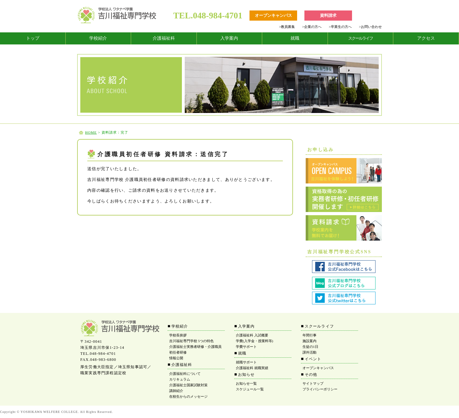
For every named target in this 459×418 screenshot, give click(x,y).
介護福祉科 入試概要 (252, 335)
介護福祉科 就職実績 (252, 368)
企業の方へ (312, 27)
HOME (91, 132)
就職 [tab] (294, 38)
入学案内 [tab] (229, 38)
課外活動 (309, 352)
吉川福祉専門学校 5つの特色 (191, 341)
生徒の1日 (310, 346)
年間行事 (309, 335)
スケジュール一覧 (250, 389)
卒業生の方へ (340, 27)
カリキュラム (179, 379)
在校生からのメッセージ (188, 396)
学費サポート (246, 346)
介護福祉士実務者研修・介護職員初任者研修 (195, 349)
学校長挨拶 (178, 335)
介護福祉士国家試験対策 (188, 385)
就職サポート (246, 362)
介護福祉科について (185, 373)
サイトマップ (313, 383)
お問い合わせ (370, 27)
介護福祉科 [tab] (164, 38)
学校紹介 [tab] (98, 38)
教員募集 (287, 27)
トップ (32, 38)
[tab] (33, 38)
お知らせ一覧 (246, 383)
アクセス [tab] (426, 38)
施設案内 (309, 341)
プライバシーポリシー (320, 389)
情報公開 (176, 358)
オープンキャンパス (318, 368)
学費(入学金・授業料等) (254, 341)
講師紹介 (176, 391)
